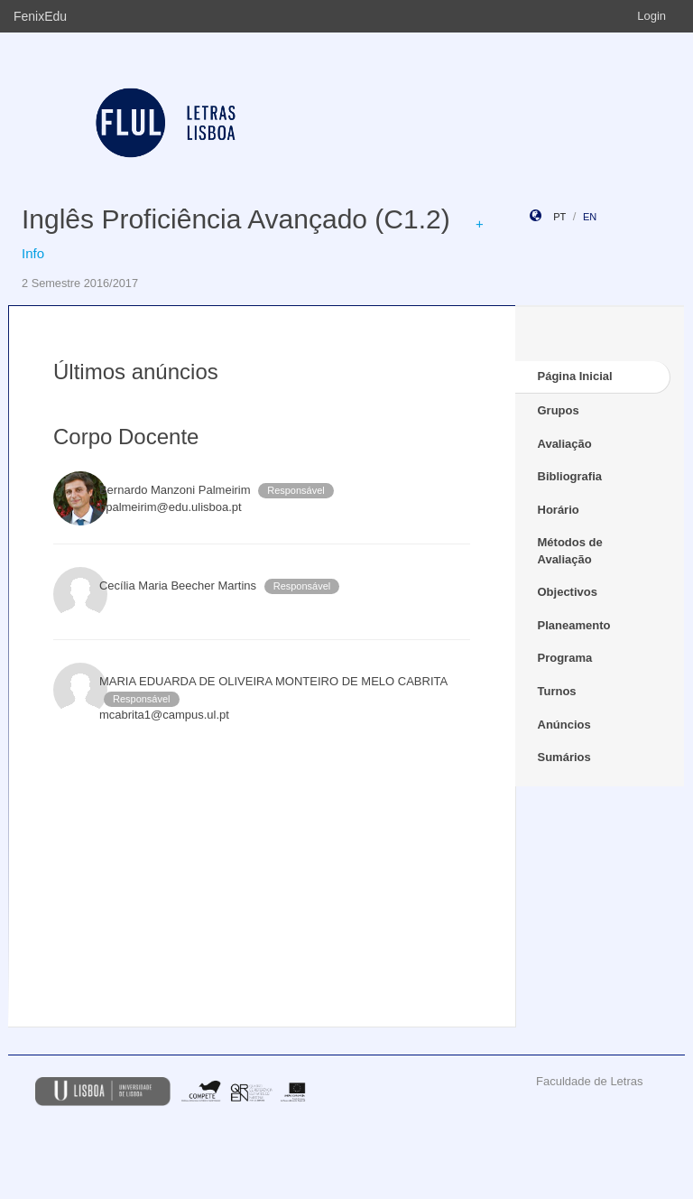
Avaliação (565, 444)
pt (559, 216)
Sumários (564, 757)
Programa (565, 658)
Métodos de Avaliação (570, 550)
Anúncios (564, 724)
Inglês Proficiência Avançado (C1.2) (236, 219)
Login (651, 16)
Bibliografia (570, 476)
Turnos (557, 691)
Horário (558, 509)
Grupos (558, 410)
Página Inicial (575, 376)
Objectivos (567, 592)
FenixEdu (40, 16)
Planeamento (574, 625)
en (589, 216)
